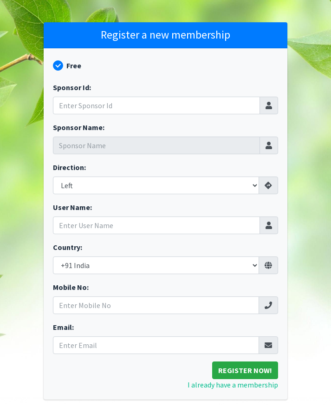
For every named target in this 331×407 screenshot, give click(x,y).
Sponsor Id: (72, 87)
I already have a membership (233, 384)
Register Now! (245, 370)
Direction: (69, 167)
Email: (63, 327)
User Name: (72, 207)
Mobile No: (71, 287)
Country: (67, 247)
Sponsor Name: (78, 127)
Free (73, 65)
